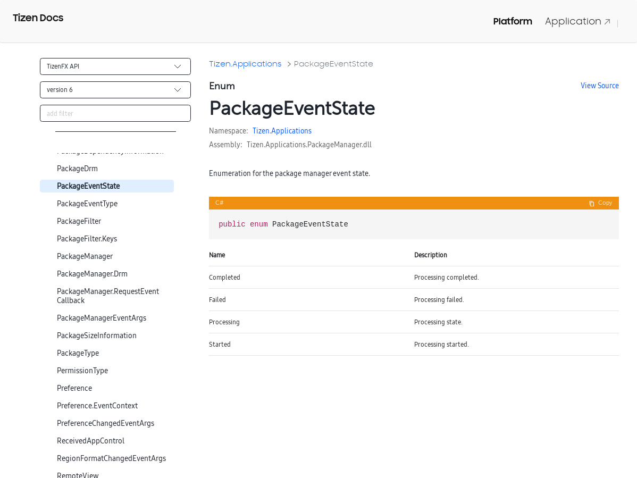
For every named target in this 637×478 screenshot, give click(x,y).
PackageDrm (77, 168)
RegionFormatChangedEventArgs (111, 458)
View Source (600, 85)
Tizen (261, 130)
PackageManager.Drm (92, 274)
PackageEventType (87, 203)
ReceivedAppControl (90, 441)
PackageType (78, 353)
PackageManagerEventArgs (101, 318)
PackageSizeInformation (97, 335)
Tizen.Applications (245, 63)
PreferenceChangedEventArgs (105, 423)
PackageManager (85, 256)
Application (578, 21)
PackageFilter (79, 221)
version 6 (60, 89)
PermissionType (82, 370)
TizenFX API (63, 66)
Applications (291, 130)
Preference (74, 388)
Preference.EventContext (97, 405)
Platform (512, 21)
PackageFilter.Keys (87, 239)
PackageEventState (88, 186)
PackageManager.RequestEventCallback (108, 296)
